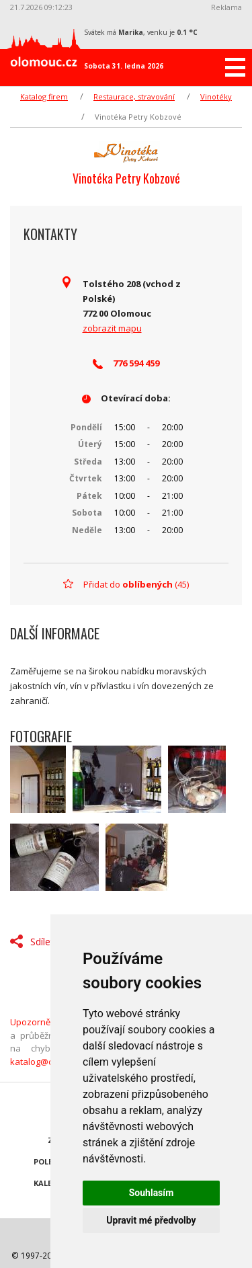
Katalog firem (44, 96)
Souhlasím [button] (151, 1192)
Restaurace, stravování (134, 96)
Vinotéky (216, 96)
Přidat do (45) (136, 584)
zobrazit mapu (112, 328)
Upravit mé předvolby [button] (151, 1220)
